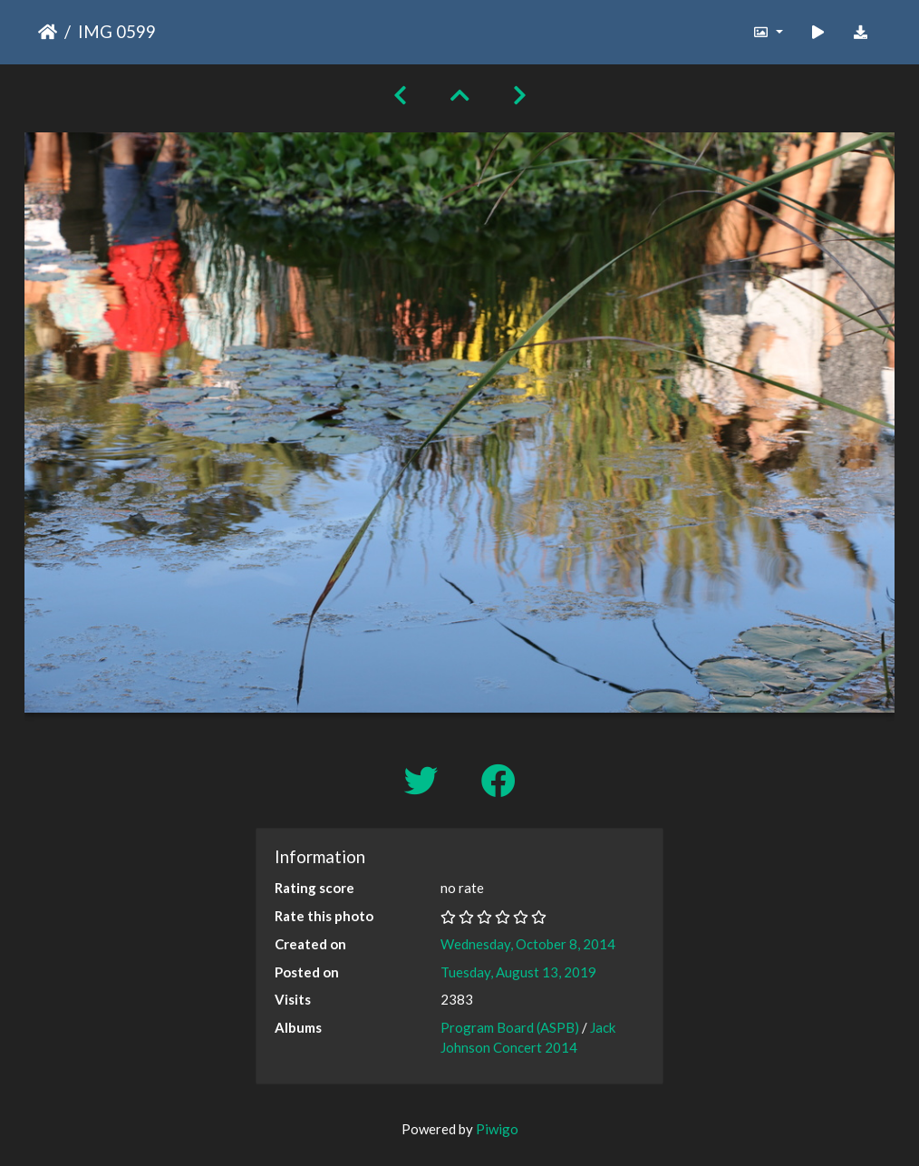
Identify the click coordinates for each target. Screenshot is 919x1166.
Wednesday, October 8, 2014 (527, 944)
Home (47, 31)
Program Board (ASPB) (509, 1027)
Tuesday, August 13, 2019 (518, 972)
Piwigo (497, 1129)
